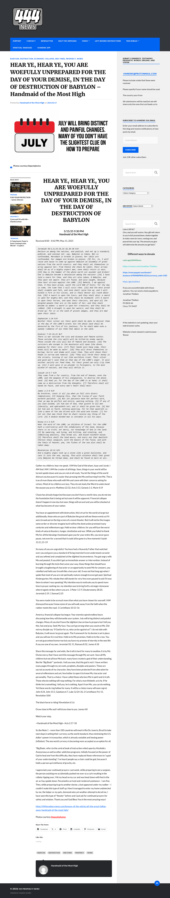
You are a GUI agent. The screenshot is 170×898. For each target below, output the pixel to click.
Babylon (14, 59)
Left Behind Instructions (108, 41)
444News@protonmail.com (140, 73)
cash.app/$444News (132, 260)
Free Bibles (131, 41)
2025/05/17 (52, 102)
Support (17, 41)
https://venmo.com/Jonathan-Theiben (140, 266)
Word (83, 59)
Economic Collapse (45, 59)
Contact (31, 41)
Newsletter (47, 41)
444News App (43, 48)
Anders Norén (26, 893)
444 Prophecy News (31, 888)
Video (85, 41)
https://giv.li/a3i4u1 (131, 281)
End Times (62, 59)
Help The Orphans (67, 41)
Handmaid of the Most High (32, 102)
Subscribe (130, 150)
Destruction (27, 59)
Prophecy (74, 59)
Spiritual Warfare (22, 48)
